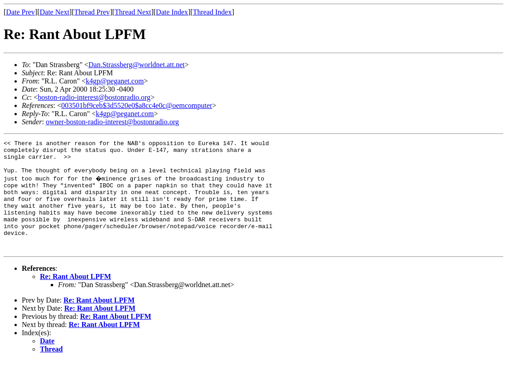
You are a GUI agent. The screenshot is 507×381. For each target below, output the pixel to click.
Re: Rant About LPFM (75, 297)
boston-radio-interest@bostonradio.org (94, 97)
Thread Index (212, 12)
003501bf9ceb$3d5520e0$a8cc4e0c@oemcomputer (136, 105)
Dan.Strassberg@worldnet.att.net (136, 64)
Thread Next (133, 12)
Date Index (172, 12)
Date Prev (20, 12)
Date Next (54, 12)
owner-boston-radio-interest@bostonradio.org (112, 122)
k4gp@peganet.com (115, 81)
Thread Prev (92, 12)
